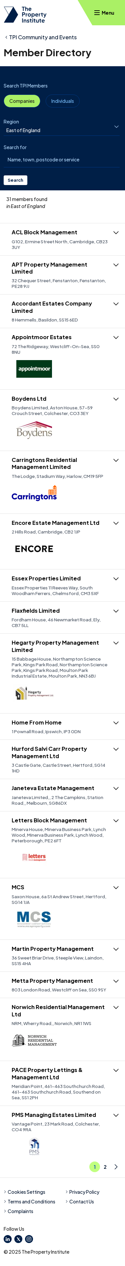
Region (11, 121)
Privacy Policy (82, 1192)
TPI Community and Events (43, 37)
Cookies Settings (24, 1192)
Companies (22, 101)
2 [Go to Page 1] (105, 1167)
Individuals (62, 101)
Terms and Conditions (29, 1201)
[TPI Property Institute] (25, 15)
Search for (15, 147)
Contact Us (79, 1201)
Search (15, 180)
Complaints (18, 1211)
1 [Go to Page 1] (95, 1167)
